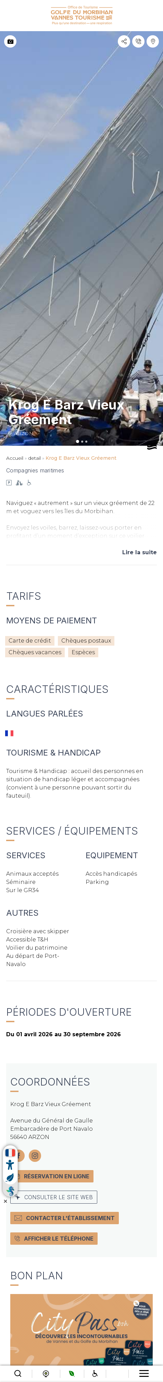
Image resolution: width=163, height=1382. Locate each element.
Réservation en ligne (51, 1176)
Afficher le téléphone (53, 1238)
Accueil (14, 458)
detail (34, 458)
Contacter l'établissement (64, 1218)
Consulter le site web (54, 1197)
